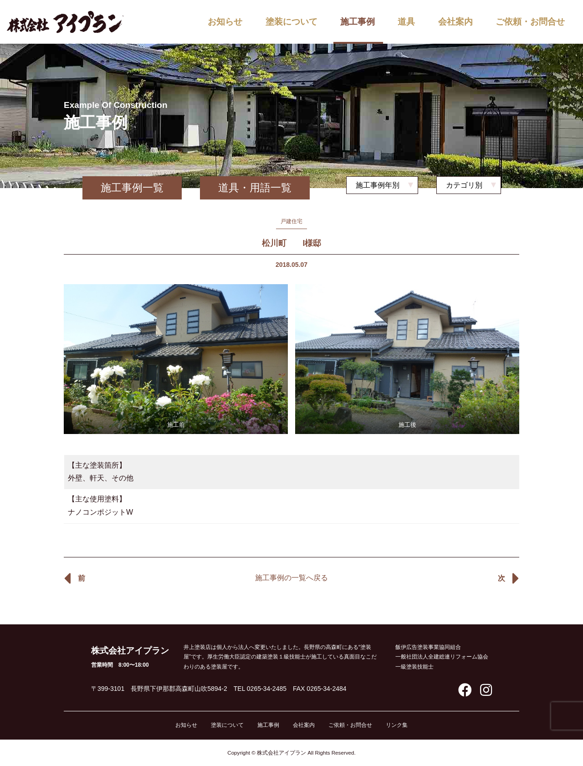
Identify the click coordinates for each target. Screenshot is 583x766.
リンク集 (397, 725)
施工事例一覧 (132, 188)
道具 (406, 21)
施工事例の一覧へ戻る (291, 578)
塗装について (291, 21)
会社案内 (455, 21)
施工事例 (357, 21)
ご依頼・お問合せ (530, 21)
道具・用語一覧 (255, 188)
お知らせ (225, 21)
